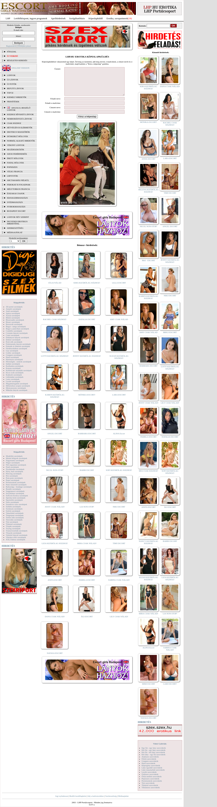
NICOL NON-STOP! (54, 476)
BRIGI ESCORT (170, 332)
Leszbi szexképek (13, 381)
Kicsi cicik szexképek (14, 372)
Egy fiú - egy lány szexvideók (154, 748)
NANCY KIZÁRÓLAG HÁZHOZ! (148, 542)
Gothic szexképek (13, 353)
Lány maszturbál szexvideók (153, 770)
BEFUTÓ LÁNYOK (15, 88)
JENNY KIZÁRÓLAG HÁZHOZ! (87, 361)
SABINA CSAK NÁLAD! (119, 585)
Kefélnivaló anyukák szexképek (19, 370)
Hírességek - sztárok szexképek (18, 361)
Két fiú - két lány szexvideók (153, 752)
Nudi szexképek (12, 467)
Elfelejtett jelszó (24, 46)
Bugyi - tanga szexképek (16, 326)
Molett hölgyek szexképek (16, 458)
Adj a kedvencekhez (95, 796)
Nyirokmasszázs (16, 207)
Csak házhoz (14, 123)
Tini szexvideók (148, 783)
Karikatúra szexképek (14, 366)
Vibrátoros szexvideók (151, 787)
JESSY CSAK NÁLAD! (55, 512)
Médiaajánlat (123, 796)
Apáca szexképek (13, 313)
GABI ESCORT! (170, 684)
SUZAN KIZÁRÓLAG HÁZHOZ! (119, 362)
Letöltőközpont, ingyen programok (30, 18)
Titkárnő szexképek (14, 524)
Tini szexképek (12, 522)
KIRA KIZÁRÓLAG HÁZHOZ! (87, 288)
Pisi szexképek (12, 476)
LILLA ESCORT (119, 288)
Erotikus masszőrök (18, 132)
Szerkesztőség (110, 796)
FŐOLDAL (11, 52)
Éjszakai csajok (16, 193)
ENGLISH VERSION (20, 68)
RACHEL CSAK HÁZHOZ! (54, 325)
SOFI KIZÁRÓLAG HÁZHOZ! (119, 476)
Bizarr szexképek (13, 322)
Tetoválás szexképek (14, 520)
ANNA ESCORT (148, 159)
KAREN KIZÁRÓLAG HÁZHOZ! (54, 401)
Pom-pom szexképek (14, 478)
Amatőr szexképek (13, 309)
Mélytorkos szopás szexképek (18, 386)
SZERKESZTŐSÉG (15, 228)
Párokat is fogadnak (18, 185)
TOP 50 (10, 93)
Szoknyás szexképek (14, 509)
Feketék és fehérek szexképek (18, 346)
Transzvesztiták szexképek (16, 531)
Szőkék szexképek (13, 506)
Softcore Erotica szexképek (17, 495)
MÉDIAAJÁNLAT (14, 232)
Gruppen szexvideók (150, 761)
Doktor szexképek (13, 340)
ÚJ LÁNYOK (12, 80)
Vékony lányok (15, 145)
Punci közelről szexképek (16, 484)
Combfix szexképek (14, 331)
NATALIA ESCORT (87, 325)
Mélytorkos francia (18, 189)
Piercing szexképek (13, 473)
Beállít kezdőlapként (78, 796)
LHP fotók (12, 176)
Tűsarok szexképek (13, 533)
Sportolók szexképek (14, 500)
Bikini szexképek (13, 318)
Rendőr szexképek (13, 489)
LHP (8, 18)
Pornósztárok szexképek (15, 482)
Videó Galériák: (160, 744)
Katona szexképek (13, 368)
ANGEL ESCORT (54, 439)
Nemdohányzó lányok (19, 119)
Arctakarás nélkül (18, 180)
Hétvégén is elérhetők (19, 127)
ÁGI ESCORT (87, 622)
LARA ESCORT (119, 400)
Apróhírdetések (58, 18)
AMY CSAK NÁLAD (119, 325)
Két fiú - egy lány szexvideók (153, 750)
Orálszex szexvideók (150, 774)
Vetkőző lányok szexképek (16, 535)
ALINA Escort (119, 439)
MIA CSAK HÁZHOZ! (148, 471)
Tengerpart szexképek (14, 515)
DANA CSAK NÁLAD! (55, 622)
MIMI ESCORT (148, 684)
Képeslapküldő (96, 18)
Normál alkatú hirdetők (21, 141)
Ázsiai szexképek (13, 315)
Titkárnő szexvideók (150, 785)
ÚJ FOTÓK (12, 84)
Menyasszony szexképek (16, 388)
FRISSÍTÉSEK (13, 101)
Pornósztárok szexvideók (152, 781)
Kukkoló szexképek (14, 375)
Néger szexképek (13, 463)
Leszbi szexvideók (149, 772)
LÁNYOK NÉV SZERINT (18, 217)
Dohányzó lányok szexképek (17, 337)
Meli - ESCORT (148, 260)
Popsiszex (12, 167)
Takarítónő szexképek (14, 513)
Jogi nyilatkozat (61, 796)
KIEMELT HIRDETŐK (16, 97)
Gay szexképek (12, 351)
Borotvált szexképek (14, 324)
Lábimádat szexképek (14, 377)
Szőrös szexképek (13, 511)
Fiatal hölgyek (15, 163)
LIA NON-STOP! (87, 512)
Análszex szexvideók (150, 757)
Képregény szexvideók (151, 765)
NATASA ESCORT (55, 658)
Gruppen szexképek (14, 355)
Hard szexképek (12, 357)
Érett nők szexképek (14, 342)
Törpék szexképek (13, 526)
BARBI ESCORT (87, 476)
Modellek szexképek (14, 456)
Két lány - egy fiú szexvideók (153, 754)
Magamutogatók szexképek (17, 383)
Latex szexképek (12, 379)
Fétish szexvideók (149, 759)
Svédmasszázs (15, 202)
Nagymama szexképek (15, 460)
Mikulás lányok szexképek (16, 390)
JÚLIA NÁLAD (54, 288)
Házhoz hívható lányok (20, 114)
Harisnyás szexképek (14, 359)
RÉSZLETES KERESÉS (17, 60)
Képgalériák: (19, 302)
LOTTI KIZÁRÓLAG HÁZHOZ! (54, 361)
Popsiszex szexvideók (150, 779)
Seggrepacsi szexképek (15, 491)
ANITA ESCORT (55, 585)
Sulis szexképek (12, 502)
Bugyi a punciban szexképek (17, 329)
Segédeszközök (15, 149)
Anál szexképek (12, 311)
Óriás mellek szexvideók (152, 776)
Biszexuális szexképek (15, 320)
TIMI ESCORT (119, 549)
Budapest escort (16, 211)
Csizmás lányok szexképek (17, 333)
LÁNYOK (11, 75)
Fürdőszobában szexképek (16, 348)
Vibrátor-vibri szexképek (16, 537)
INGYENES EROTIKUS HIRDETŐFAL (17, 222)
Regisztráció (11, 46)
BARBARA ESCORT (87, 439)
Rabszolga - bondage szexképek (19, 487)
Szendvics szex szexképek (16, 504)
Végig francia (15, 171)
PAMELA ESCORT (87, 585)
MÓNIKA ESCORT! (86, 400)
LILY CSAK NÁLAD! (119, 622)
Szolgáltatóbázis (77, 18)
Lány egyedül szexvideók (152, 768)
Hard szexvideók (148, 763)
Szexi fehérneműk (17, 154)
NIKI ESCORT (119, 512)
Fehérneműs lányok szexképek (18, 344)
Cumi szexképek (12, 335)
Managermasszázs (17, 198)
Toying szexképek (13, 528)
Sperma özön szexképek (15, 498)
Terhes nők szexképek (15, 517)
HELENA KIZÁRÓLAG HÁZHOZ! (148, 190)
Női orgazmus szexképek (16, 465)
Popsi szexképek (12, 480)
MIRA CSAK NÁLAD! (86, 549)
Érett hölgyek (15, 158)
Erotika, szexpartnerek (117, 18)
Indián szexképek (13, 364)
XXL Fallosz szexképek (15, 539)
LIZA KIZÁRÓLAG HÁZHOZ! (55, 549)
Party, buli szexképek (14, 471)
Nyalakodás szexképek (15, 469)
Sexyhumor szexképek (15, 493)
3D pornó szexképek (14, 307)
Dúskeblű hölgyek (17, 136)
